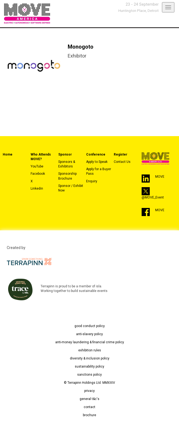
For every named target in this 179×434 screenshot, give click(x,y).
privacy (89, 391)
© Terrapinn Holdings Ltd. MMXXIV (89, 383)
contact (89, 407)
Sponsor (65, 154)
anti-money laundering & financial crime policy (89, 342)
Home (7, 154)
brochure (89, 415)
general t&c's (89, 399)
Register (120, 154)
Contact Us (122, 162)
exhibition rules (89, 350)
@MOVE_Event (153, 197)
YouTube (37, 166)
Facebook (38, 174)
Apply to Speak (97, 162)
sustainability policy (89, 366)
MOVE (159, 177)
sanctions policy (89, 374)
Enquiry (91, 181)
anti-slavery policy (89, 334)
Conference (95, 154)
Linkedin (37, 188)
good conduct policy (89, 326)
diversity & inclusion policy (89, 358)
